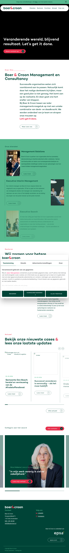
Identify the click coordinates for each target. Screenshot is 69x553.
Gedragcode (18, 550)
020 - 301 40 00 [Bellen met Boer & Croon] (9, 521)
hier (36, 2)
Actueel (54, 8)
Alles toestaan (56, 293)
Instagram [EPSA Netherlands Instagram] (41, 516)
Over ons (61, 8)
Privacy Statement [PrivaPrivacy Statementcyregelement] (9, 550)
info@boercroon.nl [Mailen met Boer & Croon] (10, 523)
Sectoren (40, 8)
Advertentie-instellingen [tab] (42, 263)
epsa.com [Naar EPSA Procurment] (53, 540)
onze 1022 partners (13, 273)
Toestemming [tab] (8, 263)
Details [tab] (23, 263)
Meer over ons (27, 127)
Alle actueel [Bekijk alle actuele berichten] (52, 411)
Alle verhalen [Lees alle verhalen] (52, 428)
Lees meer (43, 316)
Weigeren (12, 293)
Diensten (32, 8)
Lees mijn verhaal (19, 481)
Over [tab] (61, 263)
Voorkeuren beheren (34, 293)
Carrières (47, 8)
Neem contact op (12, 51)
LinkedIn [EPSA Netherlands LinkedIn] (40, 513)
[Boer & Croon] (12, 9)
